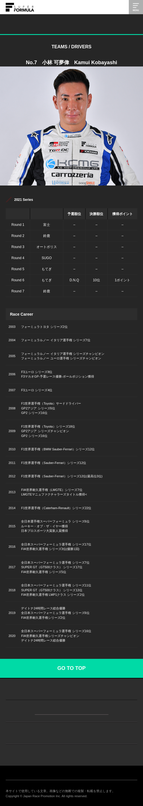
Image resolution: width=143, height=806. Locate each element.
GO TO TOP (71, 668)
